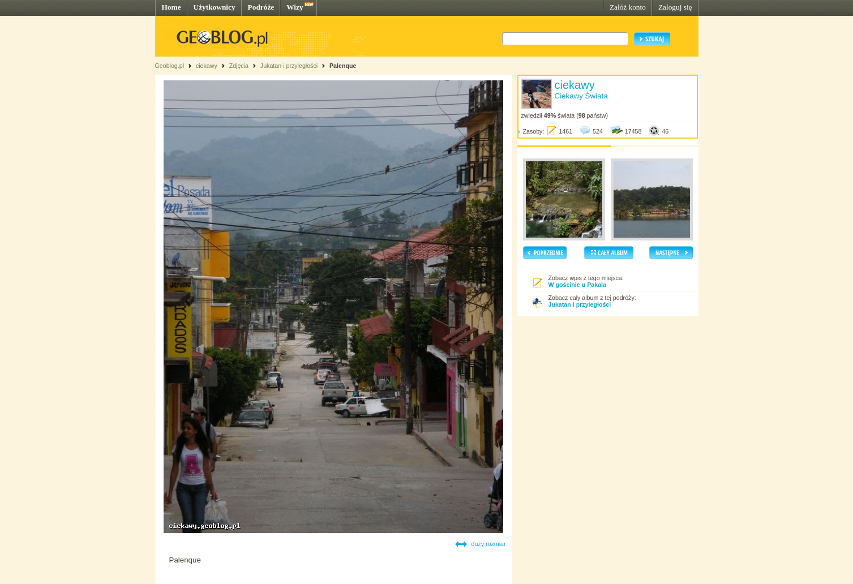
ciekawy (206, 65)
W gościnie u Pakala (577, 284)
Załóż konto (628, 7)
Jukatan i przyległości (289, 65)
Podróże (261, 7)
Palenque (342, 65)
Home (171, 7)
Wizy (294, 7)
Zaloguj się (675, 7)
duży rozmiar (488, 543)
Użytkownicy (214, 7)
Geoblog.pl (170, 65)
